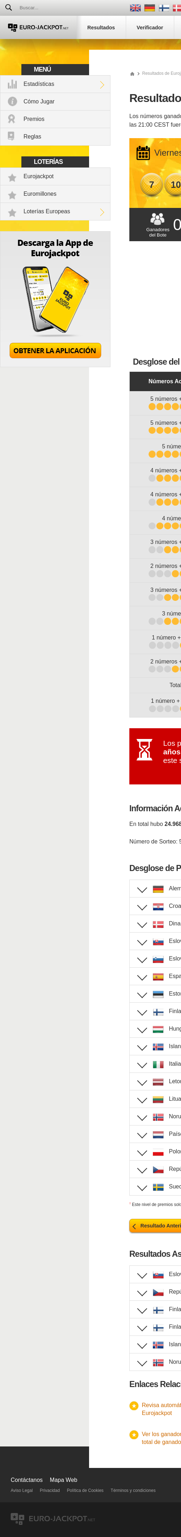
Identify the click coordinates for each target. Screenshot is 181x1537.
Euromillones (40, 194)
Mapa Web (63, 1480)
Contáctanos (27, 1480)
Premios (34, 119)
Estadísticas (39, 84)
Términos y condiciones (133, 1490)
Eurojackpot (39, 176)
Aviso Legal (22, 1490)
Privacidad (50, 1490)
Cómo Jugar (39, 101)
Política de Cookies (85, 1490)
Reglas (32, 136)
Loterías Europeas (47, 211)
